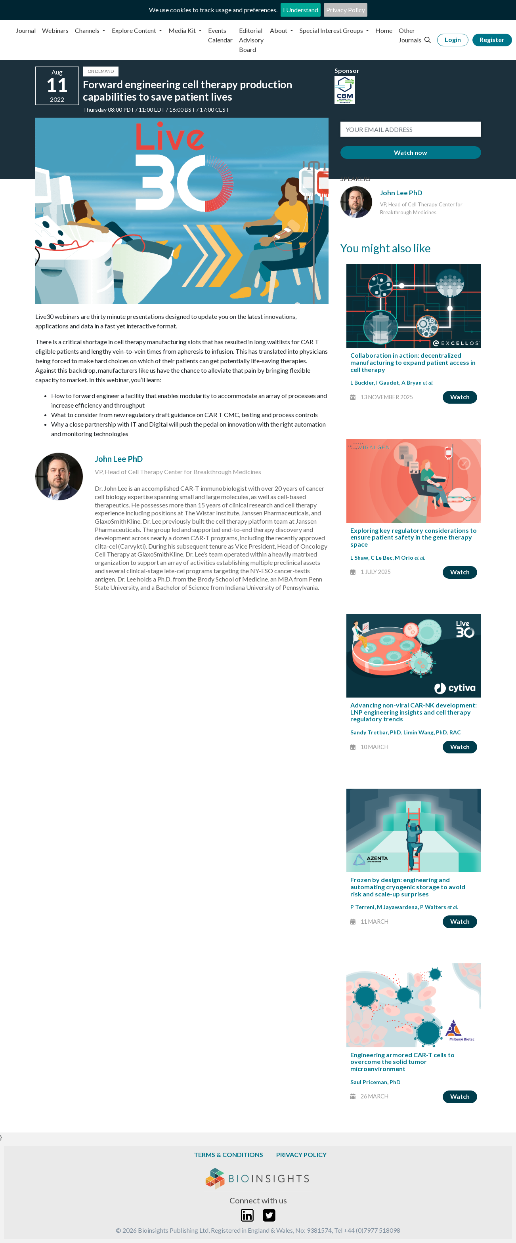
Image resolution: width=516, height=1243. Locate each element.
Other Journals (410, 35)
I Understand (300, 9)
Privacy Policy (345, 9)
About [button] (279, 30)
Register (492, 39)
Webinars (55, 30)
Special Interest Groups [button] (332, 30)
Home (383, 30)
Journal (26, 30)
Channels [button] (88, 30)
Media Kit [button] (182, 30)
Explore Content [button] (134, 30)
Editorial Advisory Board (251, 40)
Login (453, 39)
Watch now (410, 152)
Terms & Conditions (228, 1154)
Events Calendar (220, 35)
